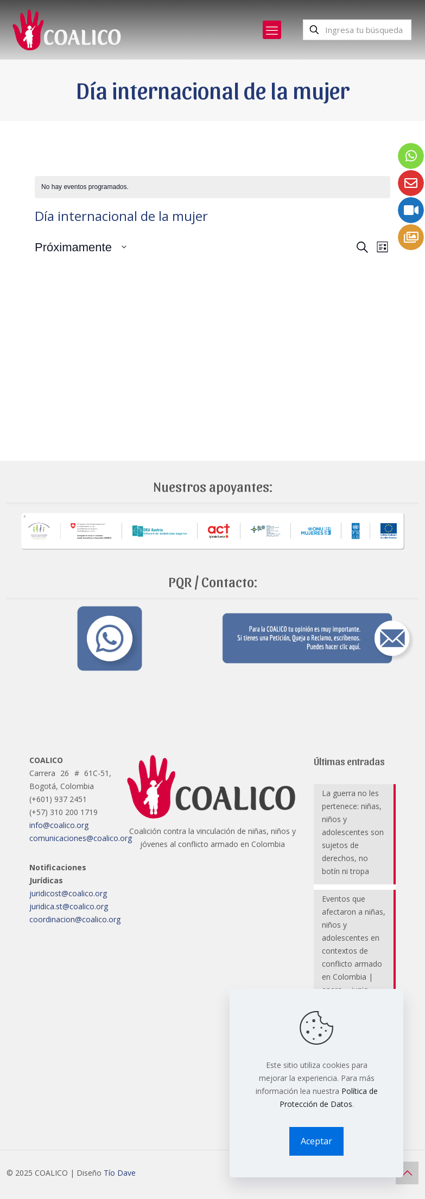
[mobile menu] (272, 30)
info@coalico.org (58, 825)
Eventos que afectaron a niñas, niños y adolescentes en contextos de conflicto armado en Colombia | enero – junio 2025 (353, 951)
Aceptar (316, 1141)
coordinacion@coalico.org (74, 919)
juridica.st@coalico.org (68, 906)
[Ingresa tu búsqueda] (357, 29)
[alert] (212, 187)
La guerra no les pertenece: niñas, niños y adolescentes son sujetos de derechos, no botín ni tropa (353, 832)
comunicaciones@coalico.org (80, 838)
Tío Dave (120, 1173)
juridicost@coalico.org (68, 893)
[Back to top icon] (407, 1173)
